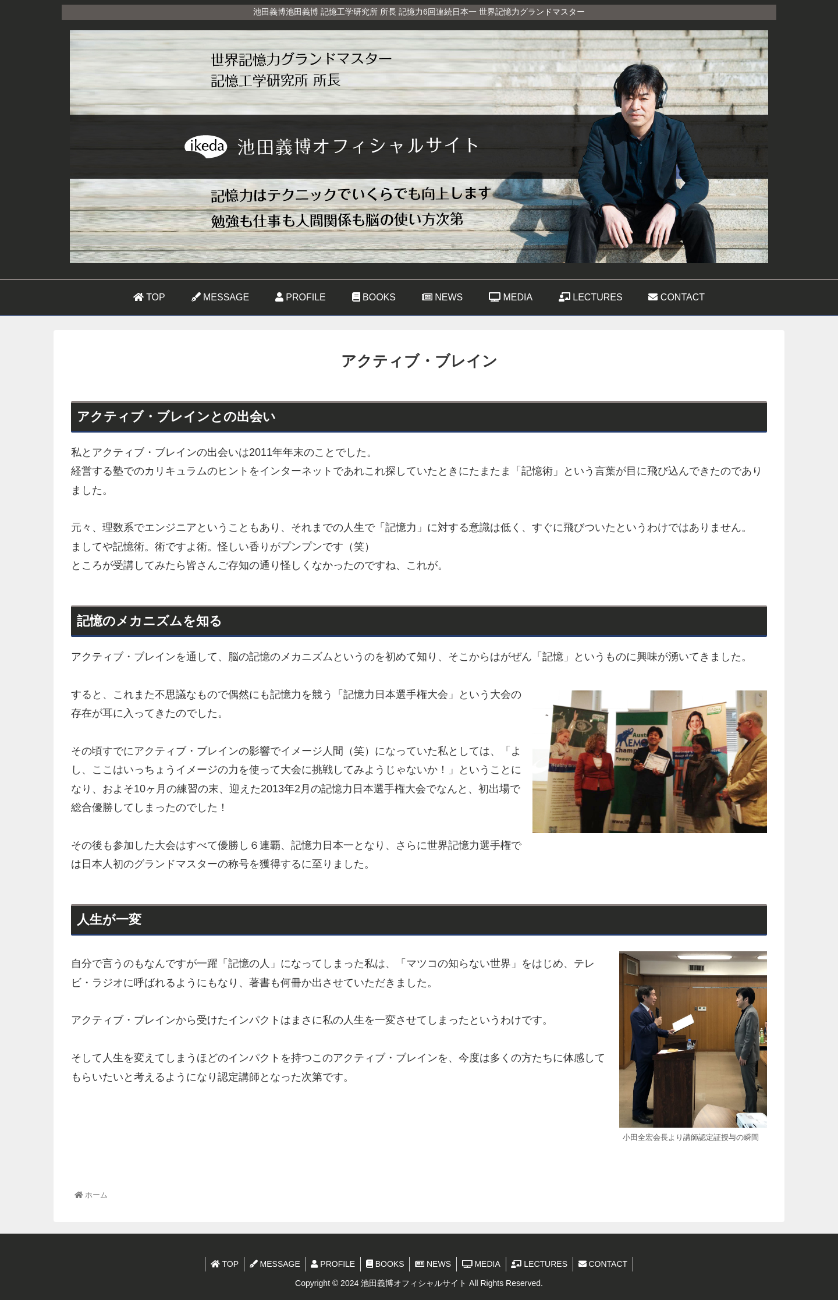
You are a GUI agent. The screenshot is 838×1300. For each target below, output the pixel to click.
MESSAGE (271, 1264)
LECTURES (542, 1264)
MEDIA (483, 1264)
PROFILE (331, 1264)
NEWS (434, 1264)
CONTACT (608, 1264)
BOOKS (384, 1264)
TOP (219, 1264)
